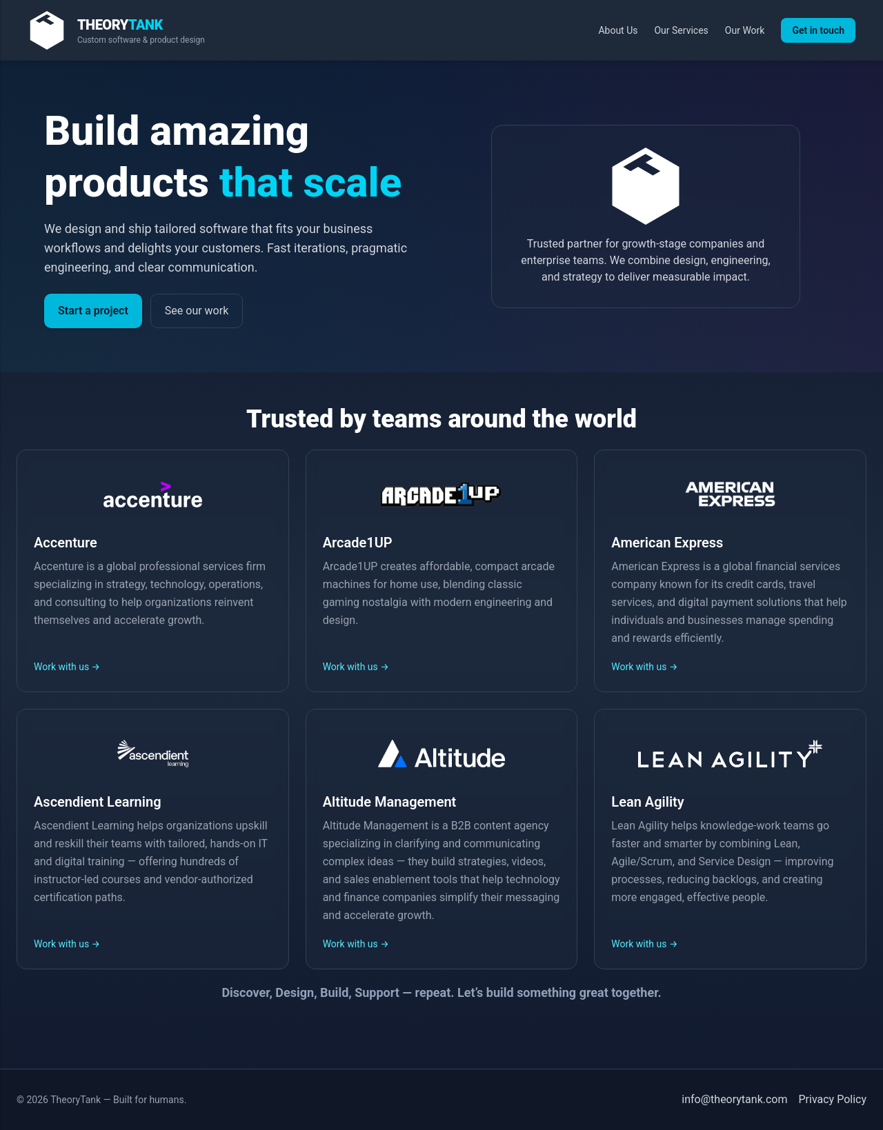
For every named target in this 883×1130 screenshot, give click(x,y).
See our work (196, 310)
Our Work (745, 30)
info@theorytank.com (734, 1099)
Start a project (93, 310)
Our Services (681, 30)
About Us (617, 30)
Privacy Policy (833, 1099)
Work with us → (67, 666)
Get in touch (818, 30)
